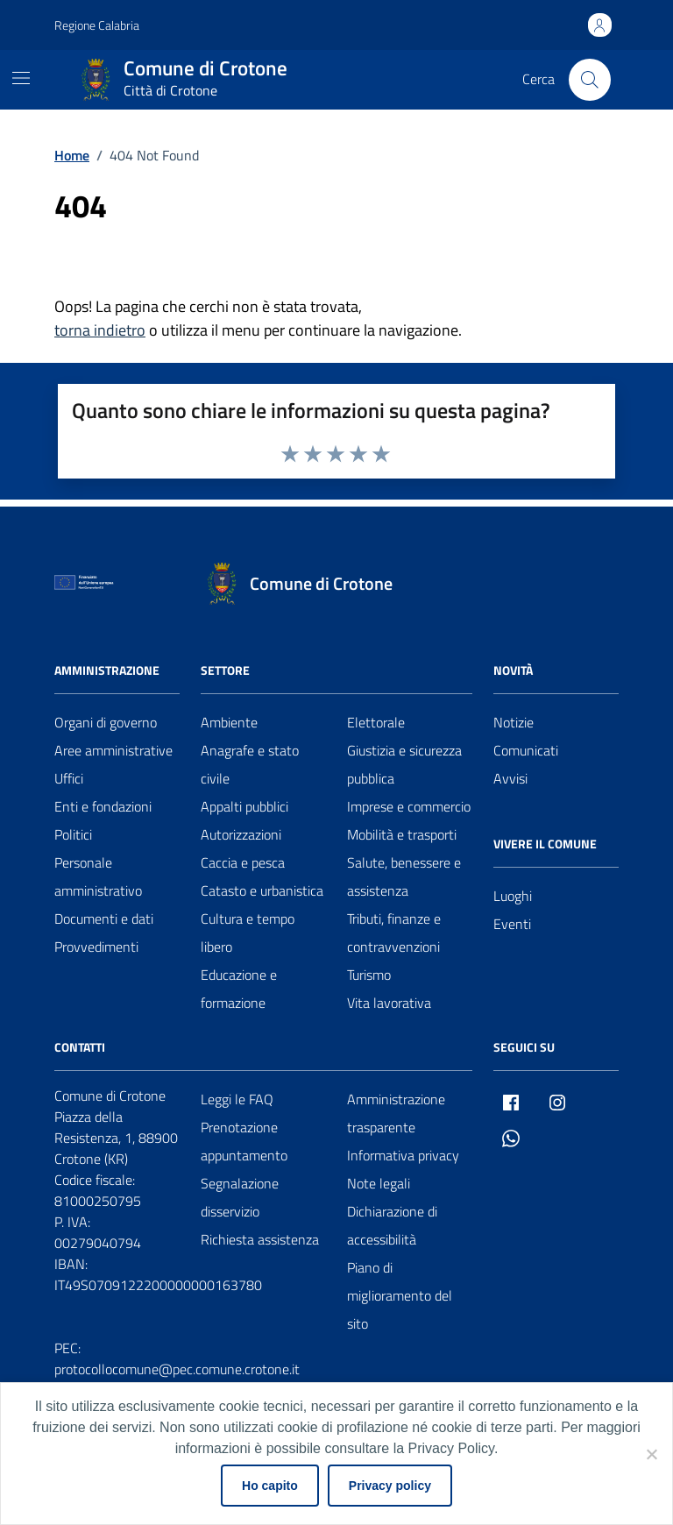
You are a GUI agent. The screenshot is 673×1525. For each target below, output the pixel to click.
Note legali (378, 1183)
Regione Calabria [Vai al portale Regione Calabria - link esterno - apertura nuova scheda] (96, 25)
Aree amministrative (113, 750)
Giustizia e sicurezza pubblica (404, 764)
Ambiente (229, 722)
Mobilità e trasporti (402, 834)
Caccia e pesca (243, 862)
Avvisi (510, 778)
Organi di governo (105, 722)
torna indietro (99, 330)
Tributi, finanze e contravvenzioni (394, 932)
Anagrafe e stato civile (250, 764)
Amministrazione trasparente (396, 1113)
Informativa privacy (403, 1155)
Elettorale (376, 722)
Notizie (513, 722)
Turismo (369, 974)
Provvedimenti (96, 946)
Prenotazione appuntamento (244, 1141)
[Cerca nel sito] (590, 80)
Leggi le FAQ (237, 1099)
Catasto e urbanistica (262, 890)
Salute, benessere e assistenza (404, 876)
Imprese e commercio (409, 806)
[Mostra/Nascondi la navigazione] (21, 78)
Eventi (512, 923)
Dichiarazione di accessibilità (392, 1225)
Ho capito (270, 1486)
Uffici (68, 778)
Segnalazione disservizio (240, 1197)
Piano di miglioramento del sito (399, 1295)
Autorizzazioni (241, 834)
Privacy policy (390, 1486)
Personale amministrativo (98, 876)
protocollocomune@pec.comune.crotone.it (177, 1369)
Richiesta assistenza (260, 1239)
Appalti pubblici (244, 806)
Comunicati (525, 750)
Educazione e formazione (239, 988)
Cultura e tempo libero (247, 932)
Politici (73, 834)
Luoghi (512, 895)
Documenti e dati (103, 918)
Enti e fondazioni (103, 806)
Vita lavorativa (389, 1002)
